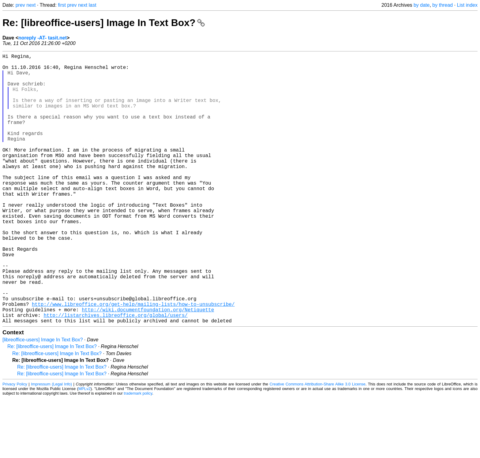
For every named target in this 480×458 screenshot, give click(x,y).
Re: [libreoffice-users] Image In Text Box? (103, 22)
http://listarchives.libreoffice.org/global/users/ (115, 373)
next (31, 5)
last (92, 5)
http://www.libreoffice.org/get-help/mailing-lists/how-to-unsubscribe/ (133, 360)
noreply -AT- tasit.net (42, 37)
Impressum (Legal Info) (51, 444)
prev (20, 5)
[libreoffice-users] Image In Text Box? (42, 399)
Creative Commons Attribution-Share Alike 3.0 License (318, 444)
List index (467, 5)
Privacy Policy (14, 444)
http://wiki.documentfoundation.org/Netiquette (148, 367)
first (62, 5)
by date (421, 5)
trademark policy (138, 453)
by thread (442, 5)
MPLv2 (84, 448)
